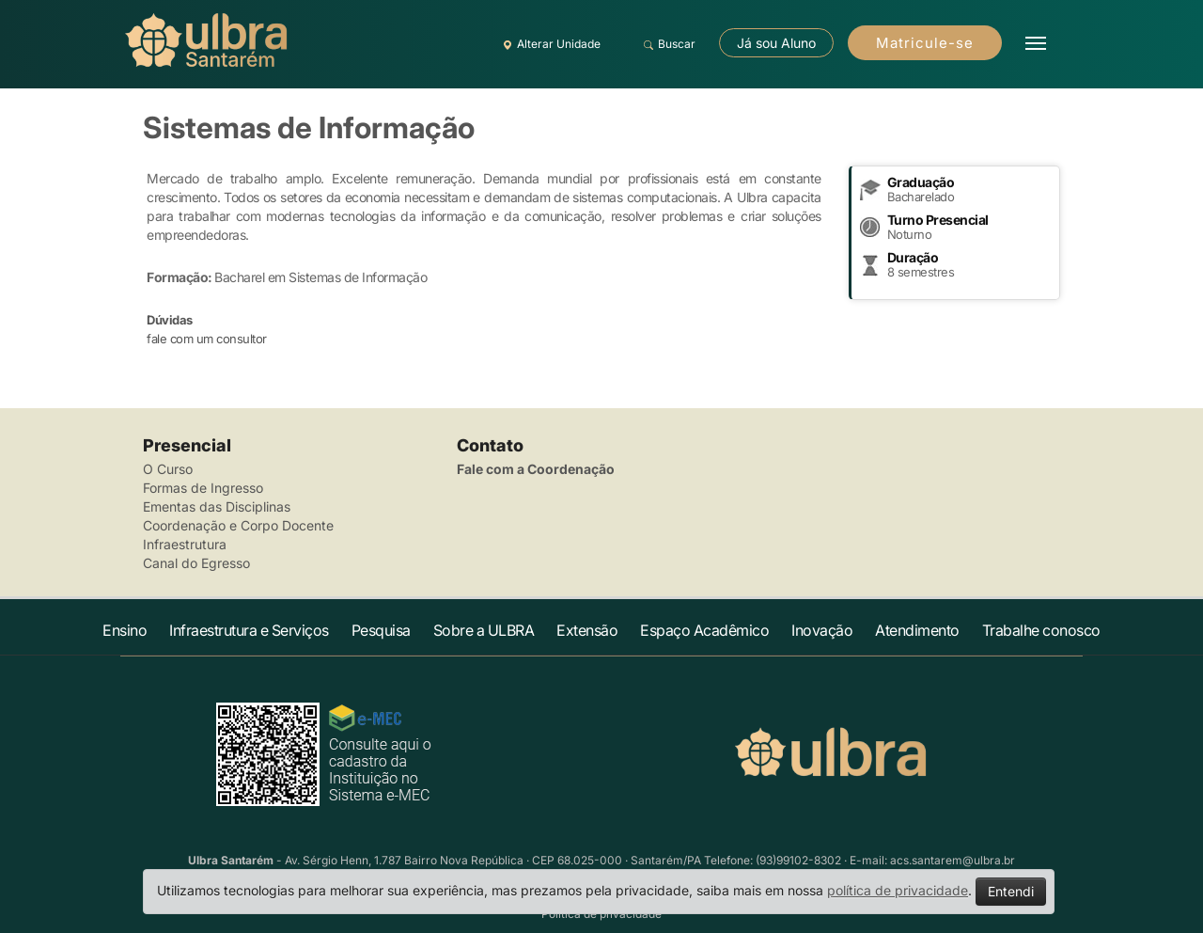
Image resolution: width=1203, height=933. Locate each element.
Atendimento (917, 630)
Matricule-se (925, 43)
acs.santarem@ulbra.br (952, 860)
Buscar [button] (666, 44)
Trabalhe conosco (1041, 630)
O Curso (168, 469)
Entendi (1011, 891)
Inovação (821, 630)
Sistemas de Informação (309, 127)
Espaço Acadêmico (704, 630)
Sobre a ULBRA (484, 630)
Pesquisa (381, 630)
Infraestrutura (185, 544)
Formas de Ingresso (203, 488)
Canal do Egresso (196, 563)
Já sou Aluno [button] (776, 43)
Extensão (586, 630)
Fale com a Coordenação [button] (536, 469)
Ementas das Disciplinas (216, 506)
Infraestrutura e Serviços (249, 630)
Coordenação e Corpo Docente (238, 525)
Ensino (124, 630)
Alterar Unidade (549, 44)
